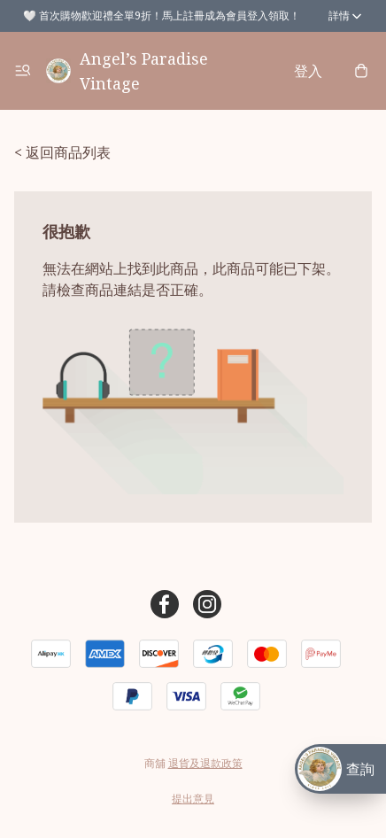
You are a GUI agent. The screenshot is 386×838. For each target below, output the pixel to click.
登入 (308, 71)
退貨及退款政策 (205, 763)
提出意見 (193, 798)
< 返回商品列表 (62, 152)
